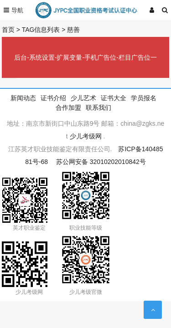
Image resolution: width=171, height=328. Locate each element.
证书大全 (113, 98)
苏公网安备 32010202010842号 (101, 161)
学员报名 (143, 98)
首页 (8, 29)
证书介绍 (53, 98)
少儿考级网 (86, 136)
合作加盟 (68, 107)
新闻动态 (23, 98)
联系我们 (98, 107)
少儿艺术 (83, 98)
